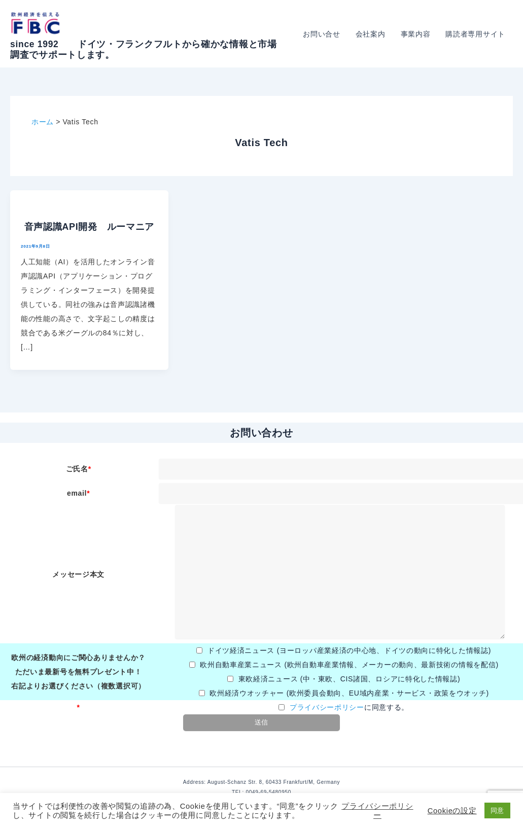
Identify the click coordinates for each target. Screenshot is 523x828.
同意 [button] (497, 810)
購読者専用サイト (476, 34)
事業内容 (417, 34)
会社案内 (373, 34)
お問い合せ (325, 34)
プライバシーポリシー (327, 707)
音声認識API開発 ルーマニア (89, 227)
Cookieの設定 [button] (452, 811)
